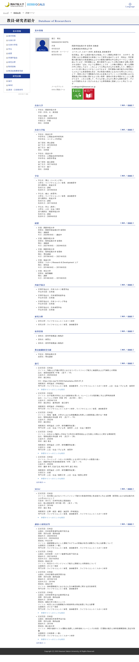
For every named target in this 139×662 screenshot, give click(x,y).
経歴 (10, 53)
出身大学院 (12, 45)
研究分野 (12, 62)
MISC (10, 85)
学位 (10, 49)
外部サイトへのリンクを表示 (51, 389)
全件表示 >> (41, 482)
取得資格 (12, 67)
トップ (6, 13)
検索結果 (17, 13)
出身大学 (12, 40)
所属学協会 (12, 58)
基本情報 (12, 36)
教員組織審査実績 (15, 71)
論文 (10, 81)
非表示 (130, 105)
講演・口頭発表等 (15, 90)
